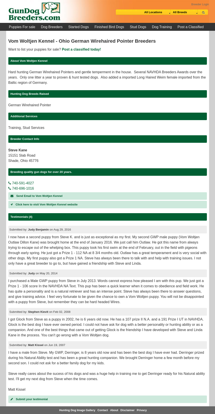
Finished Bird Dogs (109, 27)
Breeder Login (200, 4)
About (114, 410)
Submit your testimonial (29, 399)
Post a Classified (190, 27)
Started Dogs (78, 27)
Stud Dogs (138, 27)
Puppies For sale (22, 27)
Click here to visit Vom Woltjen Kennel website (44, 204)
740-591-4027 (21, 183)
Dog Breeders (52, 27)
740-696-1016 (21, 188)
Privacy (142, 410)
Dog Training (162, 27)
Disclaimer (127, 410)
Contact (102, 410)
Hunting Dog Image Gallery (77, 410)
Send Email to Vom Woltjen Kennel (37, 196)
